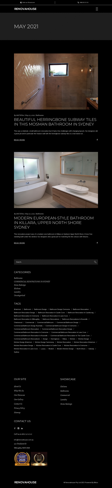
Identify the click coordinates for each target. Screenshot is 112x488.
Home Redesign (20, 285)
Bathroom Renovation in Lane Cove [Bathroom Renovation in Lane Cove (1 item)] (55, 316)
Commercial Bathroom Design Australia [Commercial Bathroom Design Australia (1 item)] (28, 326)
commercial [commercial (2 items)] (29, 322)
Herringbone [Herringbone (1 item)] (55, 339)
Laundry (17, 291)
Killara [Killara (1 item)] (65, 339)
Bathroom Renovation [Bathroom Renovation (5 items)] (81, 309)
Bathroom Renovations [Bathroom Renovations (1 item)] (51, 319)
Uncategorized (19, 295)
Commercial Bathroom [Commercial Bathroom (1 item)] (45, 322)
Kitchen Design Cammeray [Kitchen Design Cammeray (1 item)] (44, 342)
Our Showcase (19, 395)
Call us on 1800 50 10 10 (23, 434)
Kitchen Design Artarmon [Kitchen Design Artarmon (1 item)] (23, 342)
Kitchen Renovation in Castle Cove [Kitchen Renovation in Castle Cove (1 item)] (48, 345)
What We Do (19, 390)
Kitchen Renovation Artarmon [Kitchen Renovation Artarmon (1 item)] (84, 342)
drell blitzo (20, 115)
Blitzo (96, 483)
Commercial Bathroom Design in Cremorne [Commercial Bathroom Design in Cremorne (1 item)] (61, 326)
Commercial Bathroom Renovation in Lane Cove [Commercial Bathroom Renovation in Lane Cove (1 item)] (68, 332)
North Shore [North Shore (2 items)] (81, 349)
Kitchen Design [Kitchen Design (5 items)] (83, 339)
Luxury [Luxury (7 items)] (43, 349)
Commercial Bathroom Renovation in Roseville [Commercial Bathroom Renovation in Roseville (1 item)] (30, 336)
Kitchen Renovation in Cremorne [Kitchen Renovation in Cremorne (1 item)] (75, 345)
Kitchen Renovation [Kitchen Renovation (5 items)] (64, 342)
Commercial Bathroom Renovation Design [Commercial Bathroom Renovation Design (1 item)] (57, 329)
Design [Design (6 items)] (45, 339)
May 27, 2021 (30, 115)
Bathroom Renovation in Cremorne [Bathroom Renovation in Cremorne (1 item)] (26, 316)
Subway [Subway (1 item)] (91, 349)
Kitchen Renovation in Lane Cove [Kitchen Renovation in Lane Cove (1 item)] (26, 349)
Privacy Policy (19, 408)
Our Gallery (18, 399)
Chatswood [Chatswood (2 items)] (18, 322)
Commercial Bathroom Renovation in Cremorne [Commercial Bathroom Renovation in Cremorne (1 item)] (31, 332)
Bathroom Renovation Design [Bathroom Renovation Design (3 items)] (24, 313)
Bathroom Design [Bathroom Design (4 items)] (40, 309)
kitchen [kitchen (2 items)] (72, 339)
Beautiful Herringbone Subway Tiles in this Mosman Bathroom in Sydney (55, 122)
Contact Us (18, 403)
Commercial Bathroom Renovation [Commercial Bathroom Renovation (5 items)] (26, 329)
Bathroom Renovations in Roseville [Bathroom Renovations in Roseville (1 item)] (75, 319)
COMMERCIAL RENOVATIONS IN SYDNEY (32, 281)
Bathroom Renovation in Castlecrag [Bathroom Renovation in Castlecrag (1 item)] (81, 313)
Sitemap (17, 412)
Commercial (65, 395)
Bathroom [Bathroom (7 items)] (27, 309)
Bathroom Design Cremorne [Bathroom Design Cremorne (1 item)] (60, 309)
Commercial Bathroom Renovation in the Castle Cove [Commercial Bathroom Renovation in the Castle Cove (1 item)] (70, 336)
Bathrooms (40, 115)
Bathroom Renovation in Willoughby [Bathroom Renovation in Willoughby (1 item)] (27, 319)
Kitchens (17, 288)
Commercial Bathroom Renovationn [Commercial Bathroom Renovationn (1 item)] (27, 339)
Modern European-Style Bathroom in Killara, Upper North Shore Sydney (54, 223)
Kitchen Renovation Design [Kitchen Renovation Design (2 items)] (23, 345)
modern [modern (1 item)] (51, 349)
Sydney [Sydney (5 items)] (16, 352)
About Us (17, 386)
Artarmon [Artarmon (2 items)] (17, 309)
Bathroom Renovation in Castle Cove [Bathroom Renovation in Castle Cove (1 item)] (51, 313)
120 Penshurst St (20, 443)
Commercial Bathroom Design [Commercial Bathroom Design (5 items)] (67, 322)
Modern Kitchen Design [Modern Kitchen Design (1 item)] (65, 349)
